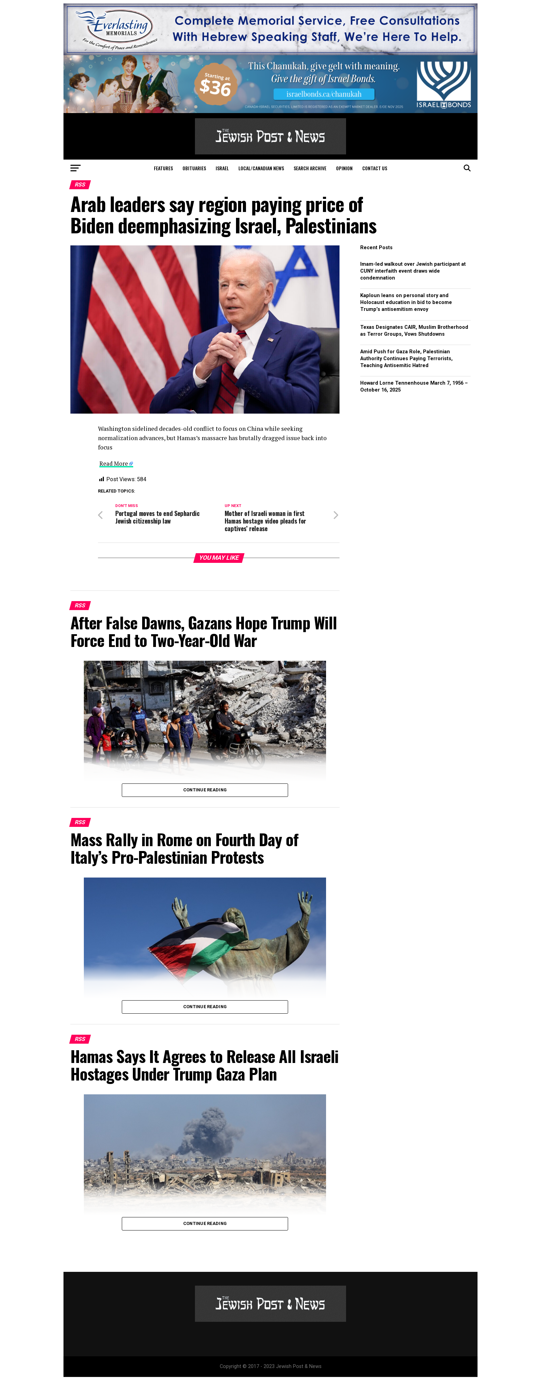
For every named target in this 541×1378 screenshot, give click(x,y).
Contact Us (374, 168)
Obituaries (194, 168)
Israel (222, 168)
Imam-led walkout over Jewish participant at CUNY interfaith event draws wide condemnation (413, 271)
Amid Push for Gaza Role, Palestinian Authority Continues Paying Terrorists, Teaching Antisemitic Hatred (406, 358)
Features (163, 168)
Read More (114, 463)
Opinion (344, 168)
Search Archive (310, 168)
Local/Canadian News (261, 168)
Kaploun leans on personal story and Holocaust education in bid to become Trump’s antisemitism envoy (406, 302)
